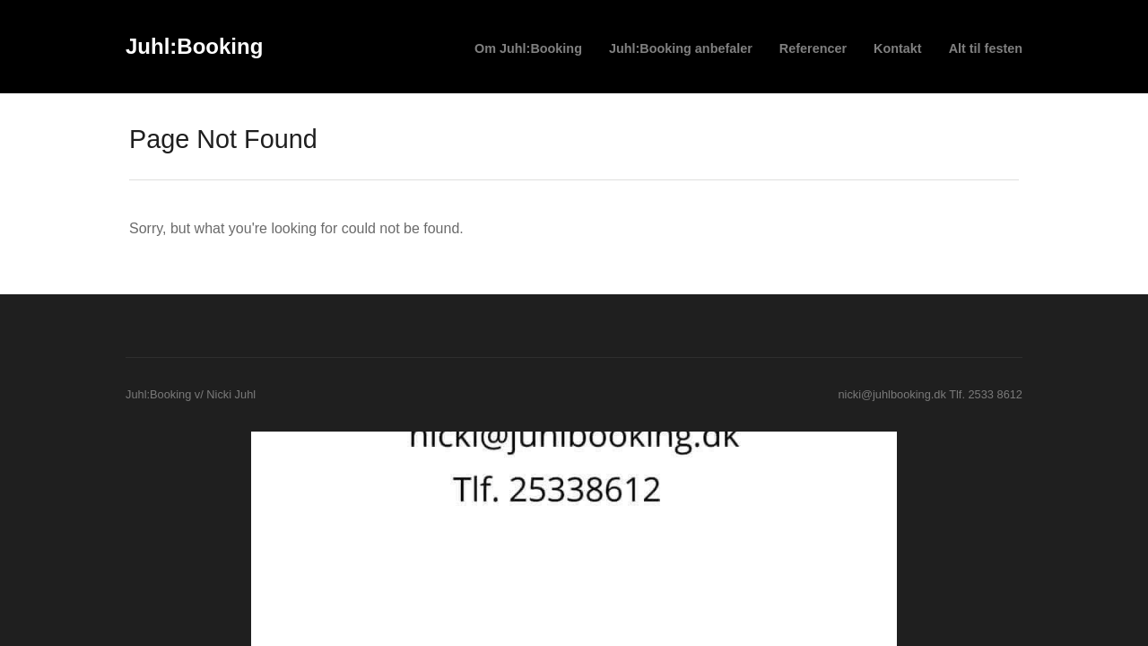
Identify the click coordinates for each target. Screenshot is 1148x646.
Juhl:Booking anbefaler (680, 48)
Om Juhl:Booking (528, 48)
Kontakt (898, 48)
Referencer (813, 48)
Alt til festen (985, 48)
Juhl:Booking (194, 46)
